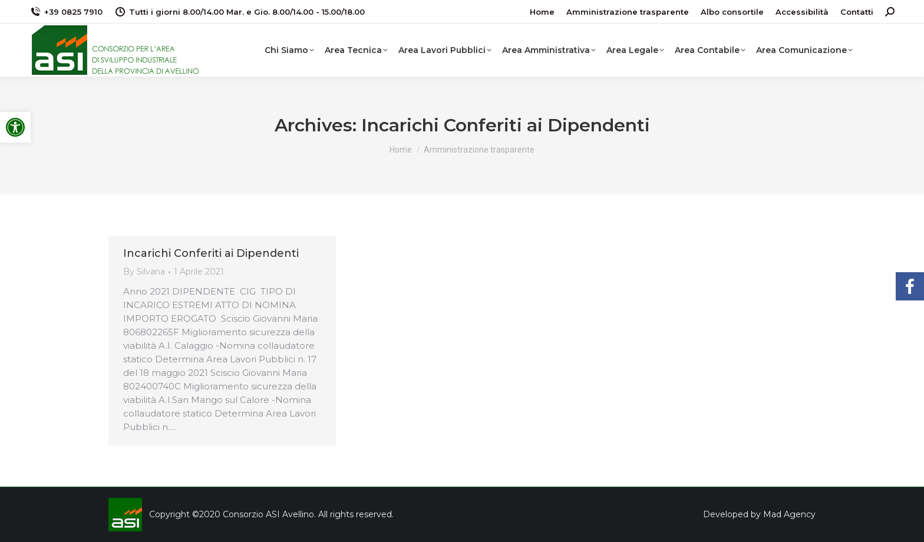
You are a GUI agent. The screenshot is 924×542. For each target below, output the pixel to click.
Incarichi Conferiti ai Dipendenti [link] (211, 253)
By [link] (144, 271)
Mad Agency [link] (789, 514)
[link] (15, 127)
